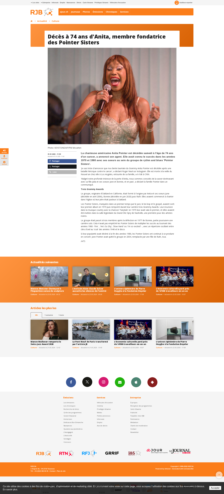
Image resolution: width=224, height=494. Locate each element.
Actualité (42, 21)
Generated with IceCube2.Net (182, 469)
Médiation (134, 422)
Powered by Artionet (163, 469)
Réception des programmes (141, 406)
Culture (55, 21)
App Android (152, 382)
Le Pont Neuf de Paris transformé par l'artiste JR (90, 342)
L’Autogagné (68, 432)
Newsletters (120, 382)
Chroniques (111, 11)
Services (124, 11)
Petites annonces (103, 416)
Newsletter (134, 432)
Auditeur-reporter (183, 3)
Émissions (98, 11)
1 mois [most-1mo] (61, 315)
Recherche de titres (71, 409)
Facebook (71, 382)
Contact (133, 429)
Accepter (215, 488)
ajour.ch (64, 11)
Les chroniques (69, 406)
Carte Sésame (88, 2)
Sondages (67, 439)
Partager (54, 161)
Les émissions (69, 402)
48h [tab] (36, 315)
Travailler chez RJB (137, 416)
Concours (67, 442)
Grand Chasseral (70, 416)
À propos (133, 402)
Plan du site (61, 471)
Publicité (133, 412)
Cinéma (100, 406)
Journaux (75, 11)
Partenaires (134, 419)
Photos (86, 11)
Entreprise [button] (45, 2)
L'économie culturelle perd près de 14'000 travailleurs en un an (172, 289)
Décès (79, 2)
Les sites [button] (35, 2)
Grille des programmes (72, 412)
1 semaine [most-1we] (49, 315)
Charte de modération (139, 426)
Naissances (71, 2)
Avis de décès (102, 426)
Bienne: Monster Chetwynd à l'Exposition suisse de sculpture (47, 289)
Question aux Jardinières (73, 429)
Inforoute (55, 2)
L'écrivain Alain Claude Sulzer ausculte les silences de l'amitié (89, 289)
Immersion (68, 419)
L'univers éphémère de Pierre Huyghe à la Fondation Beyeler (130, 289)
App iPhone (136, 382)
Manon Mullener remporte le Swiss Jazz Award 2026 (46, 342)
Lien (53, 172)
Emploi (62, 2)
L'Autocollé (68, 435)
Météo (99, 412)
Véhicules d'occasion (118, 2)
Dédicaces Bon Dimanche (73, 422)
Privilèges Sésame (101, 2)
